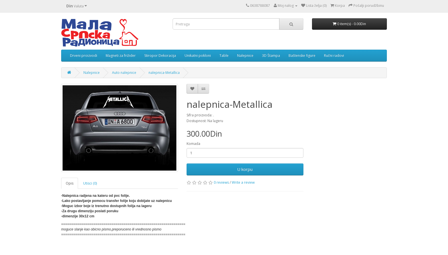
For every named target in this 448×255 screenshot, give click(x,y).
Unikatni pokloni (198, 55)
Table (224, 55)
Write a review (243, 182)
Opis (69, 183)
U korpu (245, 169)
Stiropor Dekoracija (160, 55)
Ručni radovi (334, 55)
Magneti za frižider (121, 55)
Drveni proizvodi (83, 55)
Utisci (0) (90, 183)
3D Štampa (271, 55)
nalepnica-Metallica (164, 72)
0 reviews (221, 182)
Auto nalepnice (124, 72)
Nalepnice (245, 55)
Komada (193, 143)
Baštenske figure (302, 55)
